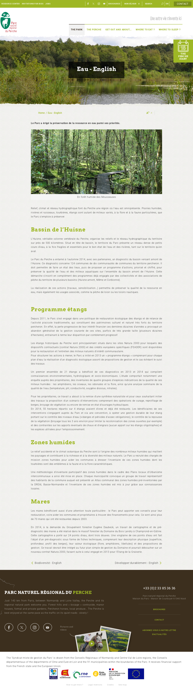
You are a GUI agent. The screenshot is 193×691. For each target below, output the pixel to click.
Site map (123, 685)
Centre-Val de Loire (53, 674)
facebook (9, 627)
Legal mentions (95, 685)
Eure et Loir (99, 674)
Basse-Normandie (65, 674)
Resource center (11, 4)
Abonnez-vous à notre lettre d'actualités (159, 632)
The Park (76, 29)
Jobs (47, 4)
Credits (110, 685)
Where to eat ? (145, 29)
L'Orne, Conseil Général (82, 674)
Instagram (99, 4)
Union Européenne (136, 674)
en (167, 4)
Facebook (88, 4)
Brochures (114, 4)
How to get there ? (74, 685)
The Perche (94, 29)
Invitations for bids (32, 4)
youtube (47, 627)
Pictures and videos (69, 628)
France (117, 674)
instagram (34, 627)
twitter (21, 627)
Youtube (104, 4)
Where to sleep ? (169, 29)
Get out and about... (118, 29)
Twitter (93, 4)
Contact (182, 3)
